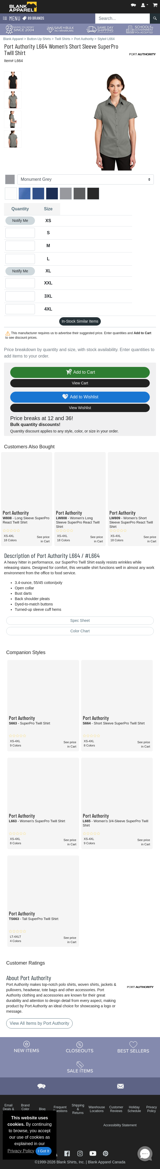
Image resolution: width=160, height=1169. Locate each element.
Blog (42, 1109)
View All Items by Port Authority (39, 1023)
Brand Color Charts (25, 1109)
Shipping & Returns (78, 1109)
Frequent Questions (60, 1109)
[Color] (85, 179)
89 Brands (33, 18)
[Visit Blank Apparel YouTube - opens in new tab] (93, 1153)
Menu (11, 18)
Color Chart (80, 631)
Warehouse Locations (96, 1109)
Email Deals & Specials (8, 1109)
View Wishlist (80, 408)
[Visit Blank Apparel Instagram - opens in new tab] (80, 1153)
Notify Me (20, 220)
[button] (133, 4)
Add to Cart (80, 372)
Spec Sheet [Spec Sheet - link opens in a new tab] (80, 620)
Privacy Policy (21, 1151)
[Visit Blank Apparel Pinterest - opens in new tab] (105, 1153)
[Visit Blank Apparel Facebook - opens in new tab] (67, 1153)
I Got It (43, 1151)
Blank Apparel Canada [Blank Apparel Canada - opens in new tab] (106, 1162)
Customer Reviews (116, 1109)
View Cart (80, 383)
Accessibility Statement (120, 1125)
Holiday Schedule (134, 1109)
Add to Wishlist (80, 397)
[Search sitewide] (122, 18)
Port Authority (19, 46)
